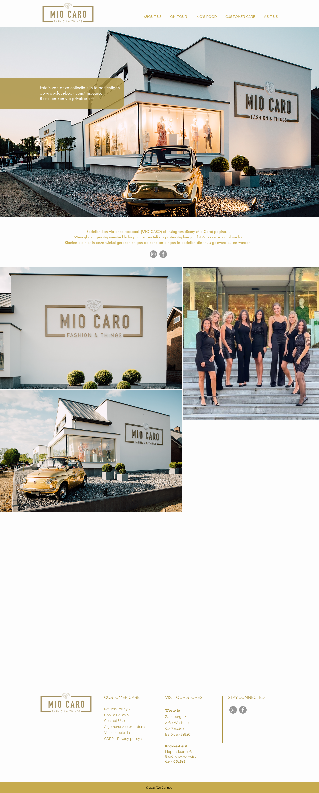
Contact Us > (114, 721)
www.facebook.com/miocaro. (74, 93)
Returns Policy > (117, 709)
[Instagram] (153, 254)
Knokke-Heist (176, 746)
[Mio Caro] (163, 254)
